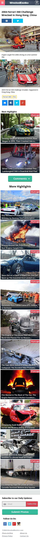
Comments (21, 178)
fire (14, 97)
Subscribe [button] (31, 503)
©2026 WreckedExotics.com (12, 530)
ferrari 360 (7, 97)
